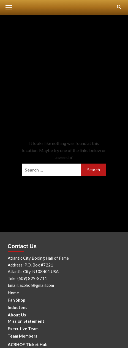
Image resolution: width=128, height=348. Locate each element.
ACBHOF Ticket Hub (28, 344)
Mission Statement (26, 321)
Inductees (17, 307)
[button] (11, 7)
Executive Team (23, 328)
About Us (17, 314)
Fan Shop (16, 300)
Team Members (22, 335)
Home (13, 292)
